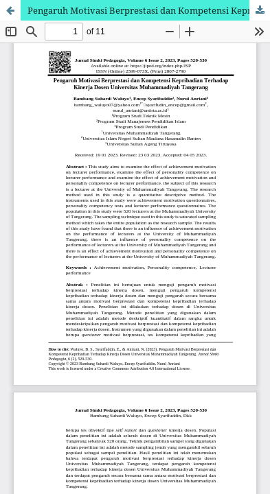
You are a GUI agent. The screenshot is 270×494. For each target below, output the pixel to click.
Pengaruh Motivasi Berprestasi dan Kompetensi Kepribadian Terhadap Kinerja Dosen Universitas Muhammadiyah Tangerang (148, 10)
